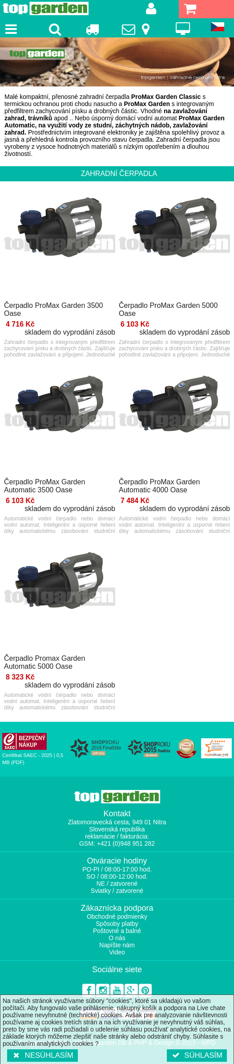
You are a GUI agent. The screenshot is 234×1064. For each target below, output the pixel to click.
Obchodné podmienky (117, 916)
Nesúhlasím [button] (42, 1055)
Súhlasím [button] (196, 1055)
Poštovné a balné (117, 930)
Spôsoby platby (117, 923)
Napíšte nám (116, 945)
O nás (117, 937)
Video (117, 952)
